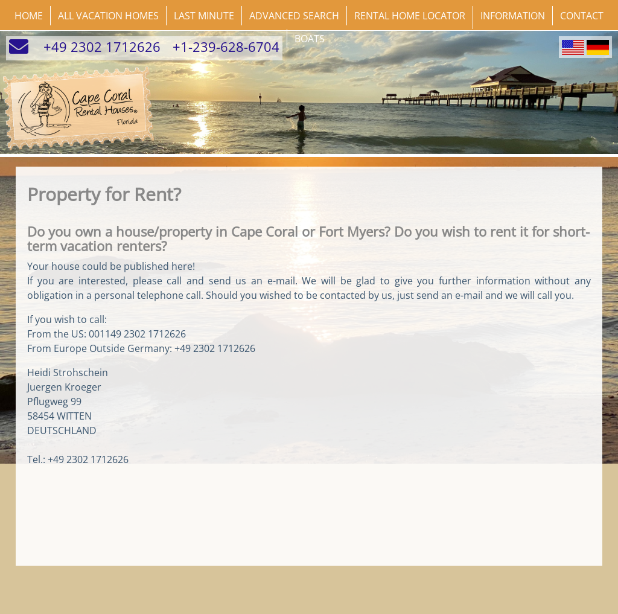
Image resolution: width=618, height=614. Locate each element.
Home (28, 15)
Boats (310, 38)
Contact (582, 15)
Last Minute (204, 15)
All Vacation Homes (108, 15)
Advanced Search (294, 15)
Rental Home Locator (409, 15)
